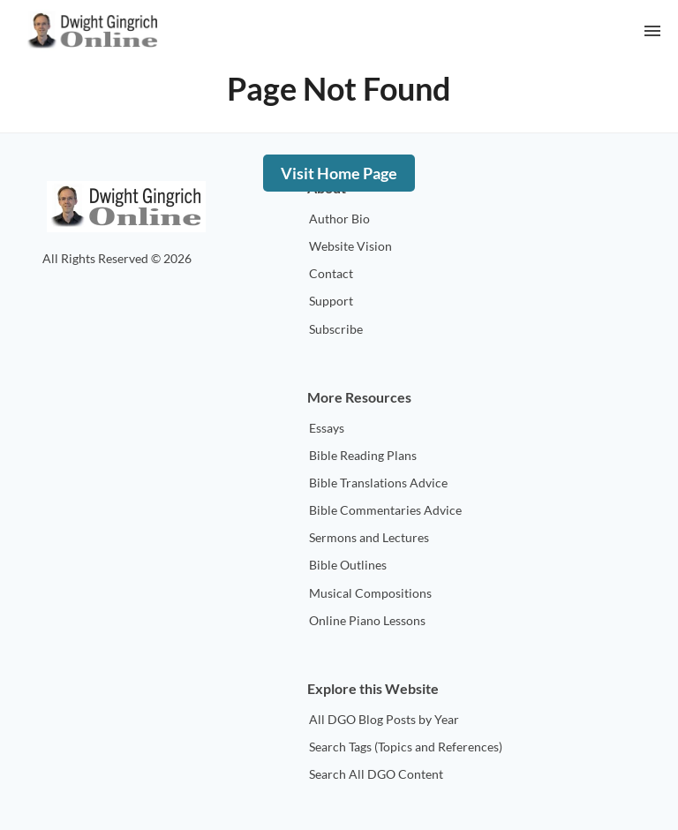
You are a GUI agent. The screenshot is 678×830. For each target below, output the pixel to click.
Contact (331, 273)
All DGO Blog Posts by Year (384, 719)
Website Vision (350, 245)
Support (331, 300)
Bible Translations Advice (378, 482)
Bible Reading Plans (363, 455)
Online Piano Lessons (367, 620)
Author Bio (339, 218)
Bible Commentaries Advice (385, 509)
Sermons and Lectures (369, 537)
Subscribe (336, 328)
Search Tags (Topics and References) (405, 746)
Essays (326, 427)
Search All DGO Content (376, 773)
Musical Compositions (370, 592)
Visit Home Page (339, 173)
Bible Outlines (348, 564)
